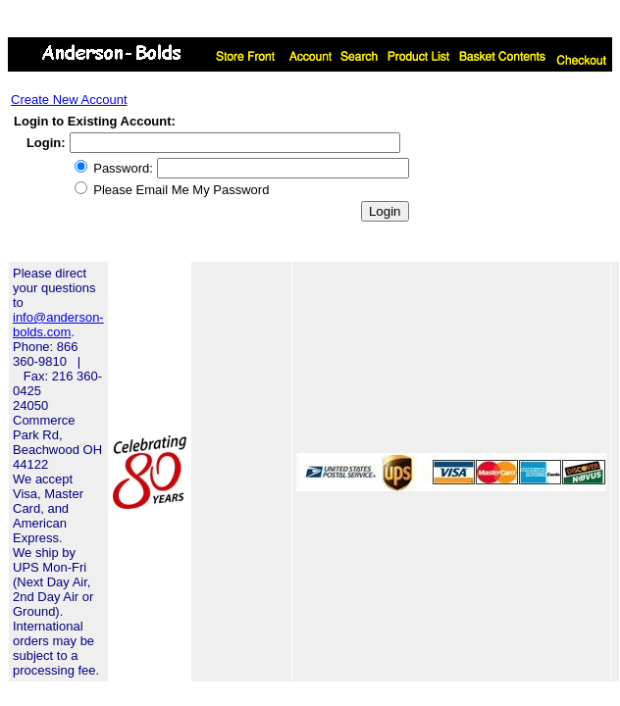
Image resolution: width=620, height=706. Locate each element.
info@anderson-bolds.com (58, 324)
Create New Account (69, 99)
